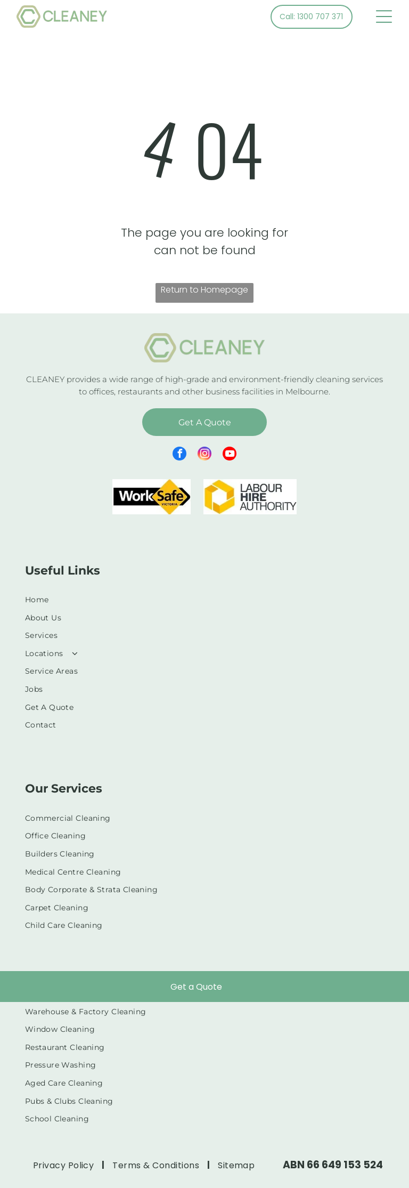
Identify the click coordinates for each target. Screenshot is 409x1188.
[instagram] (204, 455)
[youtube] (229, 455)
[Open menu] (384, 17)
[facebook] (179, 455)
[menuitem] (205, 600)
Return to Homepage (204, 290)
